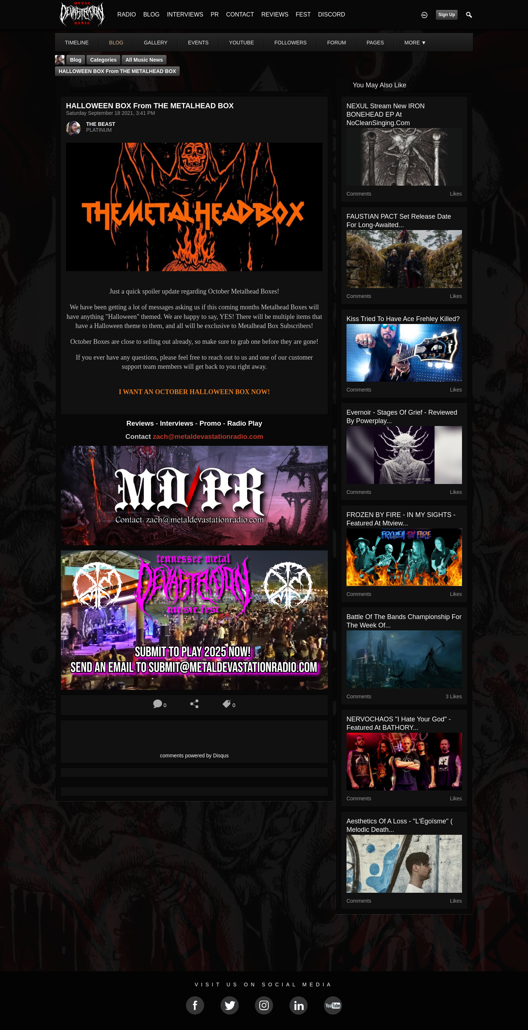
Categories (103, 60)
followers (291, 43)
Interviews (177, 423)
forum (336, 43)
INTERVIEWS (185, 14)
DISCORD (331, 14)
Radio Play (244, 423)
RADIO (126, 14)
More (415, 43)
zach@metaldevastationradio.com (208, 436)
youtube (241, 43)
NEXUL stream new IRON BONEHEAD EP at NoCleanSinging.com (385, 114)
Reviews (141, 423)
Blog (75, 60)
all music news (144, 60)
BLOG (151, 14)
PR (214, 14)
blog (116, 43)
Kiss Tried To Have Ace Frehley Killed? (403, 319)
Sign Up (447, 14)
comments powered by (194, 755)
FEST (303, 14)
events (198, 43)
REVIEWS (275, 14)
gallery (155, 43)
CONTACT (240, 14)
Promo (211, 423)
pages (375, 43)
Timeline (77, 43)
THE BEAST (100, 124)
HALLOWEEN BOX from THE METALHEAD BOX (117, 71)
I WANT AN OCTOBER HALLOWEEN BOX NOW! (194, 392)
